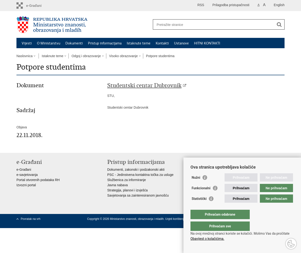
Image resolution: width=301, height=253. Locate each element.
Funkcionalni (201, 197)
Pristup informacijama (105, 43)
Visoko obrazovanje (123, 56)
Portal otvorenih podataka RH (38, 180)
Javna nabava (117, 185)
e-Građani (23, 169)
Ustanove (181, 43)
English (279, 5)
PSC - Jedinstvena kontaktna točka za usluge (140, 175)
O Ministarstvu (48, 43)
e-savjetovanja (27, 175)
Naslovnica (24, 56)
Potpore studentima (160, 56)
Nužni (196, 187)
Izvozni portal (26, 185)
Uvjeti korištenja (175, 219)
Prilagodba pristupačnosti (230, 5)
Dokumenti (74, 43)
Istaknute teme (138, 43)
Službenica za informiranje (126, 180)
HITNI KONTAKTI (207, 43)
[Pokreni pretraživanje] (279, 24)
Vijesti (27, 43)
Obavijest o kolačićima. (207, 239)
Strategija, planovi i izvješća (127, 190)
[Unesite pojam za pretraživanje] (213, 24)
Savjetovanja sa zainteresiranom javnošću (138, 195)
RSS (200, 5)
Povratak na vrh (30, 219)
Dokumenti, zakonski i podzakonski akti (136, 169)
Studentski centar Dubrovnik (144, 85)
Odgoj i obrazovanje (86, 56)
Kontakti (162, 43)
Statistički (199, 208)
